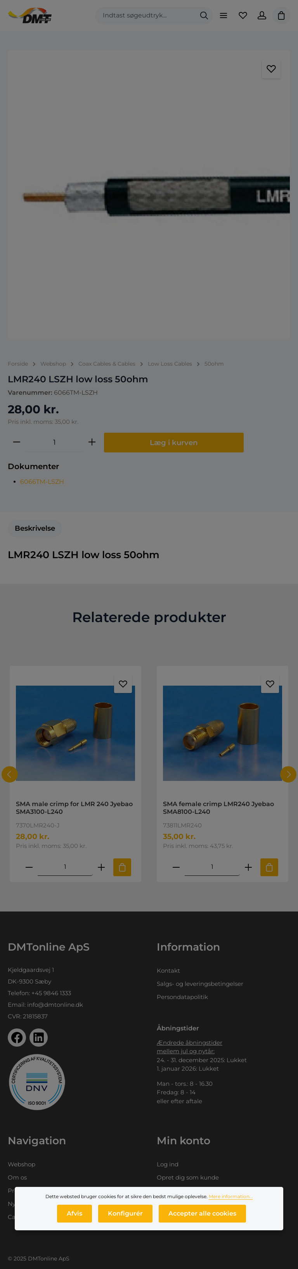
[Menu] (223, 15)
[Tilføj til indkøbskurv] (122, 867)
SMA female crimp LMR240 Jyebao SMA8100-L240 (218, 807)
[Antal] (54, 442)
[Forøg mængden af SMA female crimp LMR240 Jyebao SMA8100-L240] (248, 867)
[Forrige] (10, 774)
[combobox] (145, 15)
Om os (17, 1177)
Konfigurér (125, 1222)
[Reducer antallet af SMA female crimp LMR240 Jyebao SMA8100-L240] (176, 867)
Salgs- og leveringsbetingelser (200, 983)
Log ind (167, 1164)
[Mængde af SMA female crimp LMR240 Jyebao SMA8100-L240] (212, 867)
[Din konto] (262, 15)
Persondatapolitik (182, 997)
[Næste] (288, 774)
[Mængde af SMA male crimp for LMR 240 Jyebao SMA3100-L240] (65, 867)
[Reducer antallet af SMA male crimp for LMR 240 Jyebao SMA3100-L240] (29, 867)
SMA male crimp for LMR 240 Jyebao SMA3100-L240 (74, 807)
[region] (149, 194)
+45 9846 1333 (51, 993)
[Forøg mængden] (92, 442)
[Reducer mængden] (17, 442)
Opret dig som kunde (188, 1177)
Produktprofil (27, 1190)
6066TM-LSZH (42, 481)
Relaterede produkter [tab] (149, 617)
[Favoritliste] (242, 15)
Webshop (21, 1164)
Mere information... (231, 1205)
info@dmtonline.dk (55, 1004)
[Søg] (204, 15)
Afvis (74, 1222)
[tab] (35, 528)
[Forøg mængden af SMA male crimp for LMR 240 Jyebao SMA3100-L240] (101, 867)
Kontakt (168, 970)
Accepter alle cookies (202, 1222)
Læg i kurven (174, 442)
